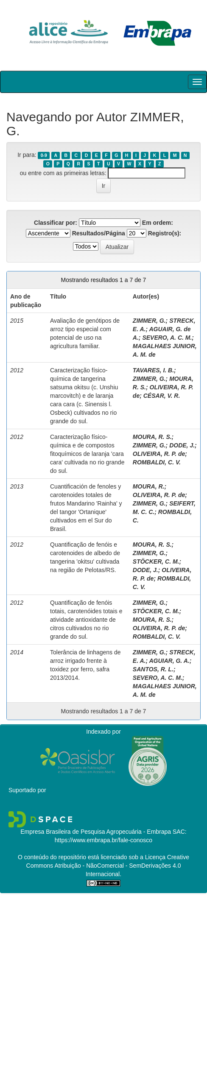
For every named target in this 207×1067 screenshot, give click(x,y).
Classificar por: (55, 222)
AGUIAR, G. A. (169, 660)
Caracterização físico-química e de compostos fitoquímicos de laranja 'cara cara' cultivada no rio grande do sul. (87, 453)
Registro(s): (165, 233)
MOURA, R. (149, 486)
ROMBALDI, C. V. (157, 462)
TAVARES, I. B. (153, 370)
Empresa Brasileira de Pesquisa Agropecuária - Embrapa (95, 831)
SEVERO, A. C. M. (167, 337)
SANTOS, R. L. (153, 669)
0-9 (44, 155)
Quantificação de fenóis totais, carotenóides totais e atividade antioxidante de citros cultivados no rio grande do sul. (86, 619)
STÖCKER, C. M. (156, 561)
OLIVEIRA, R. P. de (159, 453)
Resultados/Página (98, 233)
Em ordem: (157, 222)
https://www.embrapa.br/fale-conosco (103, 840)
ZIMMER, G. (149, 320)
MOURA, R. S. (152, 436)
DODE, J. (182, 445)
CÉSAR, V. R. (161, 395)
